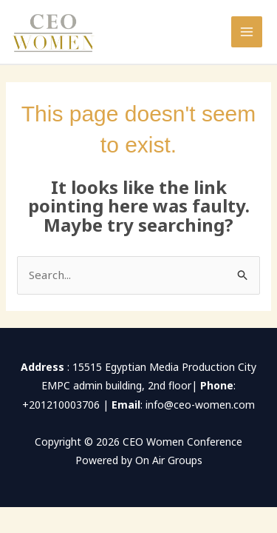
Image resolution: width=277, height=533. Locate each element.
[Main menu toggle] (247, 32)
